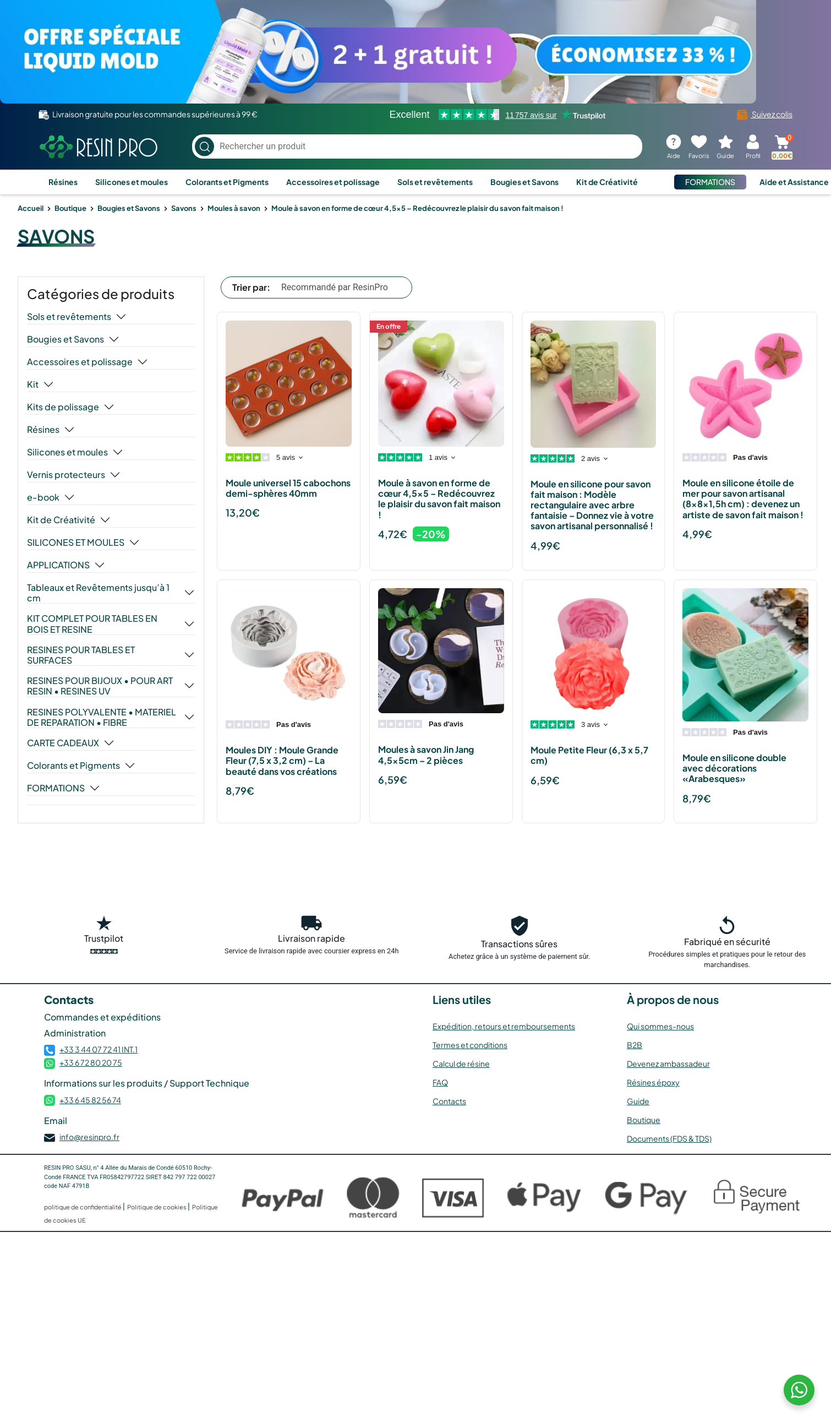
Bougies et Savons (524, 182)
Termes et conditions (470, 1045)
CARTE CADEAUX (63, 742)
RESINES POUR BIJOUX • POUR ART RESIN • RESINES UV (100, 685)
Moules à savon (233, 208)
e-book (43, 497)
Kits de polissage (63, 407)
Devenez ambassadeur (668, 1063)
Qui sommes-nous (660, 1026)
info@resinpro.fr (89, 1137)
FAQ (440, 1082)
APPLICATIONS (58, 565)
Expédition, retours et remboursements (504, 1026)
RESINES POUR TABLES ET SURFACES (81, 654)
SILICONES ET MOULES (75, 542)
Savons (183, 208)
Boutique (70, 208)
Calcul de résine (461, 1063)
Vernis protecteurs (66, 474)
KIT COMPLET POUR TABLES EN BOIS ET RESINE (92, 623)
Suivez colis (764, 114)
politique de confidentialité (83, 1207)
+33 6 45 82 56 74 (90, 1100)
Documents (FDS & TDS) (669, 1138)
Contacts (449, 1101)
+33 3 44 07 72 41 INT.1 (98, 1049)
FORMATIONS (710, 182)
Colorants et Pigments (227, 182)
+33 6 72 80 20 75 (90, 1062)
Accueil (30, 208)
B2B (634, 1045)
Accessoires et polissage (333, 182)
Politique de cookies (157, 1207)
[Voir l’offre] (415, 52)
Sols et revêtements (435, 182)
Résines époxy (653, 1082)
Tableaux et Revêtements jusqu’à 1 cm (98, 592)
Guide (638, 1101)
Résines (63, 182)
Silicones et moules (131, 182)
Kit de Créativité (607, 182)
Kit (33, 384)
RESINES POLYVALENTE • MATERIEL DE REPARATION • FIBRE (101, 717)
